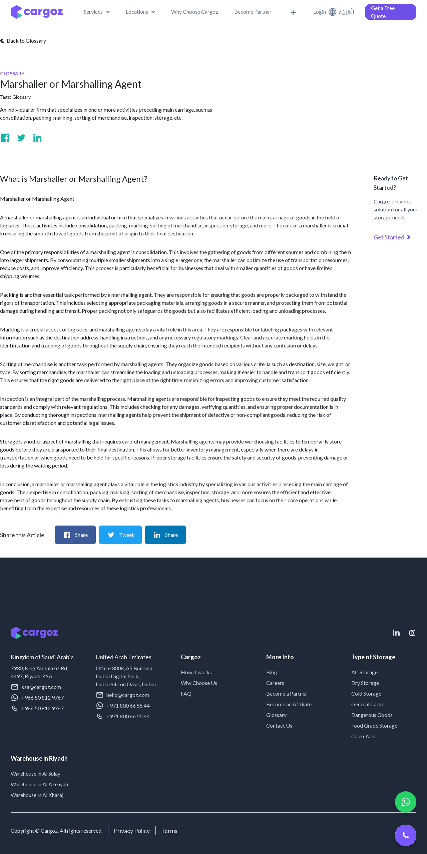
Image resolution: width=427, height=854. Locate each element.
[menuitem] (140, 11)
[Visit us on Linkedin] (37, 137)
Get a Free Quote (383, 12)
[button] (96, 11)
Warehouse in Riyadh (39, 758)
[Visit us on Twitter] (21, 137)
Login (319, 11)
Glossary (21, 97)
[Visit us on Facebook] (5, 137)
